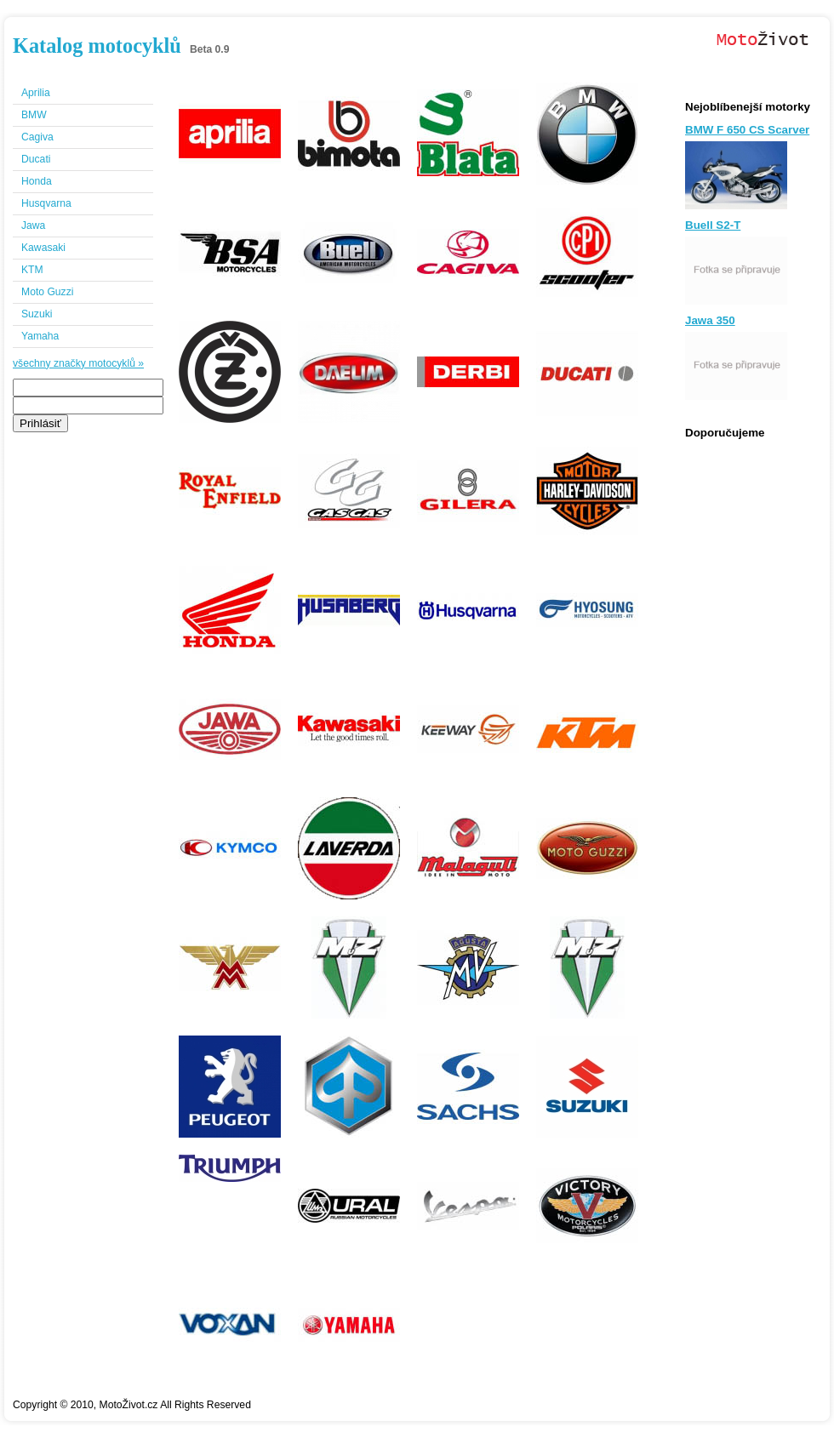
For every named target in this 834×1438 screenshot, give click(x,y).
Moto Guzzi (47, 292)
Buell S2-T (712, 225)
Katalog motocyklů (97, 45)
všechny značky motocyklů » (78, 363)
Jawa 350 (710, 320)
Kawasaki (43, 248)
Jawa (33, 225)
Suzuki (37, 314)
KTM (32, 270)
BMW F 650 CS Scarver (747, 129)
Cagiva (37, 137)
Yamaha (40, 336)
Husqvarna (46, 203)
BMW (34, 115)
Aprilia (35, 93)
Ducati (35, 159)
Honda (36, 181)
